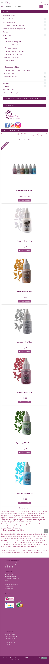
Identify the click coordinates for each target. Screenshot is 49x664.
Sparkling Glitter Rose (24, 392)
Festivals (6, 80)
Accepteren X (36, 658)
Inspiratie (6, 83)
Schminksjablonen (9, 22)
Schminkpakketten (9, 16)
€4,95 (25, 247)
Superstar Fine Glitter (12, 57)
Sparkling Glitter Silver (24, 342)
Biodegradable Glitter (12, 67)
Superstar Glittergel (11, 45)
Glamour (6, 86)
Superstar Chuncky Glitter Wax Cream (17, 70)
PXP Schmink (10, 640)
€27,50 (27, 196)
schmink (40, 511)
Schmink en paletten (11, 634)
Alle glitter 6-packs (11, 48)
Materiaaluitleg (9, 586)
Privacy (7, 580)
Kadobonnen (9, 588)
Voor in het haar (8, 90)
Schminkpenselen (10, 644)
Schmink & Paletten (9, 19)
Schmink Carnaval (11, 636)
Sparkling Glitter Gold (24, 291)
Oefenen (6, 32)
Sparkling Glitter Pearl (24, 241)
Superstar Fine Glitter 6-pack (14, 54)
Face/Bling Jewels (9, 73)
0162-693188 (9, 567)
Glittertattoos (7, 35)
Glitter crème (9, 64)
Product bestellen (24, 200)
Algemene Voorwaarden (12, 578)
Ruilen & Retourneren (11, 576)
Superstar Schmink (11, 638)
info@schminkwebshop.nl (13, 565)
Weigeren (44, 658)
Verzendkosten (9, 574)
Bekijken (45, 4)
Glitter (5, 38)
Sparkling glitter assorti (24, 190)
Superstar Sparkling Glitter (13, 42)
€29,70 (22, 196)
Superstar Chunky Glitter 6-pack (15, 51)
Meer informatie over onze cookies (10, 662)
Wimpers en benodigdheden (12, 93)
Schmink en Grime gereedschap (13, 25)
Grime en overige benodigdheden (14, 29)
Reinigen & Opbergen (10, 77)
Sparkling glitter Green (24, 443)
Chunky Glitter (9, 61)
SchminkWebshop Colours (13, 563)
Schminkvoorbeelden (11, 584)
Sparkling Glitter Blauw (24, 493)
